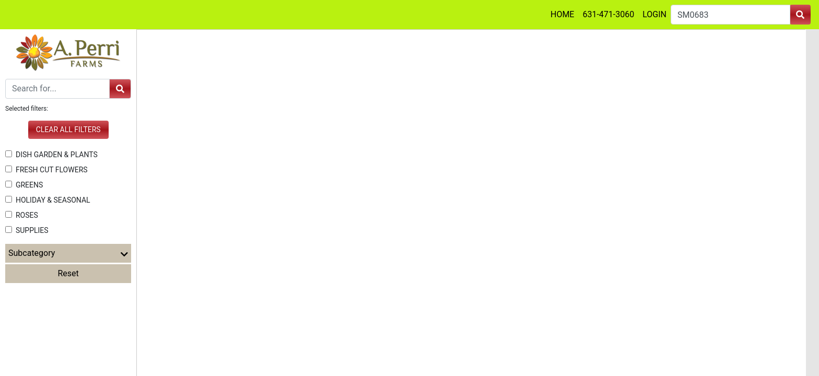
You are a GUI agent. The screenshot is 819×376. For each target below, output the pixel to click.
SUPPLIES (27, 230)
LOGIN (654, 14)
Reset (68, 273)
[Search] (57, 89)
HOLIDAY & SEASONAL (47, 200)
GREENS (24, 185)
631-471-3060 (608, 14)
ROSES (21, 215)
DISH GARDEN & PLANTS (51, 154)
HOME (562, 14)
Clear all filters (68, 129)
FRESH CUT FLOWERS (46, 170)
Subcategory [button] (68, 253)
